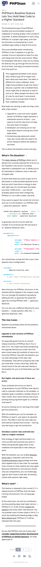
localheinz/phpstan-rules (12, 460)
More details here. (9, 518)
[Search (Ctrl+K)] (33, 3)
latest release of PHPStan (15, 160)
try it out (30, 494)
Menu (4, 10)
